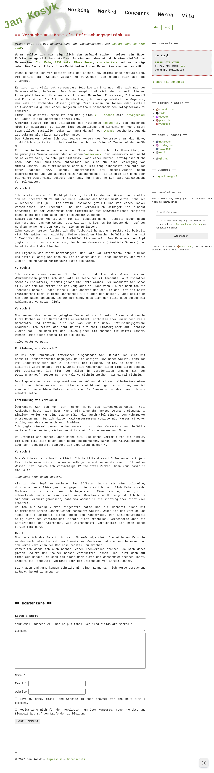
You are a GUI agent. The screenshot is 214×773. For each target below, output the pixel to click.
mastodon (165, 142)
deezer (163, 117)
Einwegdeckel (135, 115)
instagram (166, 145)
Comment (80, 631)
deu (157, 27)
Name (20, 675)
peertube (165, 120)
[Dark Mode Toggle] (204, 763)
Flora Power (83, 63)
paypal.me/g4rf (166, 176)
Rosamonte (111, 123)
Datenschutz (76, 759)
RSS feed (186, 246)
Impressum (54, 759)
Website (21, 692)
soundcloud (167, 109)
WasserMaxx (92, 154)
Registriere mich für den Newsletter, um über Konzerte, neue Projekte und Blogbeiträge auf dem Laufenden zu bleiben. (80, 712)
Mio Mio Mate (107, 63)
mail (162, 152)
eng (168, 27)
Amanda (109, 131)
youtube (164, 124)
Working (79, 10)
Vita (188, 16)
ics (183, 66)
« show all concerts (168, 82)
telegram (165, 149)
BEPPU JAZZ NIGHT (167, 62)
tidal (163, 113)
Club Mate (43, 63)
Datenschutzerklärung (189, 224)
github (163, 159)
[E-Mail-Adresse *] (182, 213)
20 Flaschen (104, 115)
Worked (107, 12)
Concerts (137, 13)
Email (21, 683)
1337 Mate (62, 63)
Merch (165, 15)
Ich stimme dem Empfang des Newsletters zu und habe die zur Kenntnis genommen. (182, 224)
